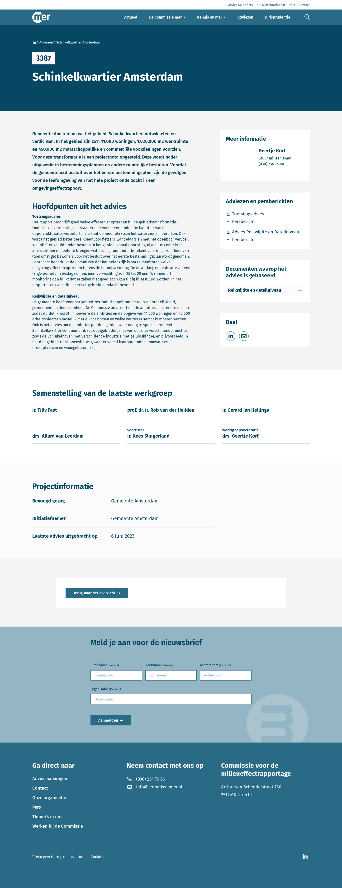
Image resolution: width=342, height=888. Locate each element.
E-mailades (105, 665)
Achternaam (215, 665)
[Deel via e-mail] (244, 336)
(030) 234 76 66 (276, 163)
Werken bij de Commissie (57, 826)
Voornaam (159, 665)
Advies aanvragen (49, 778)
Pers (36, 807)
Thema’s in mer (47, 816)
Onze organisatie (49, 797)
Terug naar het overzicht (94, 593)
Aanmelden (108, 720)
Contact (40, 788)
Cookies (97, 856)
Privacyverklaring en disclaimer (59, 856)
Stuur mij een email (276, 157)
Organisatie (105, 689)
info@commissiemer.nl (154, 787)
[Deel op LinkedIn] (230, 336)
